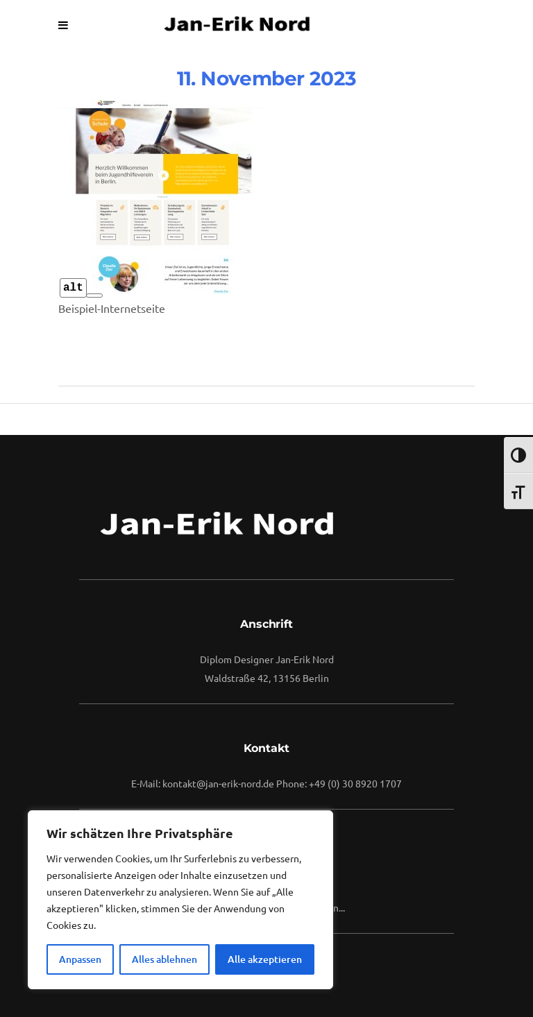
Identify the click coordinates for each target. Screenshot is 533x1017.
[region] (180, 899)
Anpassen (80, 959)
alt (73, 288)
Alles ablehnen (164, 959)
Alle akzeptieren (265, 959)
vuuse (276, 200)
